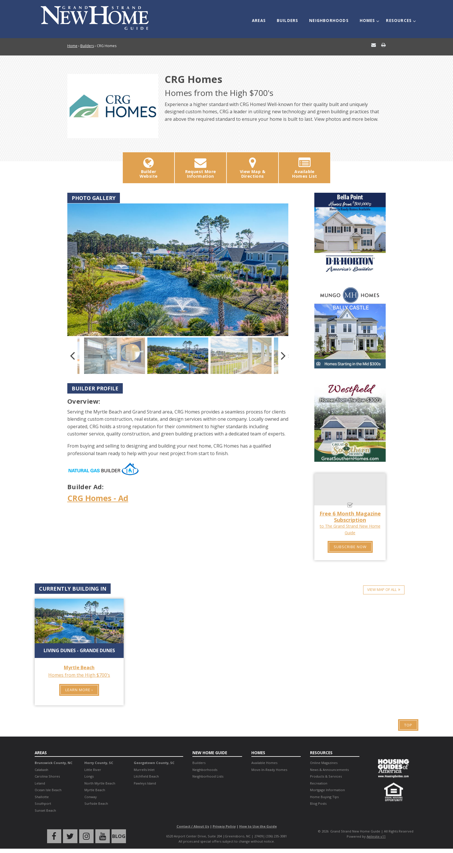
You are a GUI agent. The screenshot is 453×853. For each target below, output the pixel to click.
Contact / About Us (193, 826)
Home (72, 45)
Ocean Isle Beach (48, 789)
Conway (90, 796)
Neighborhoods (330, 18)
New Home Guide (210, 752)
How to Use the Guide (258, 826)
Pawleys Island (145, 782)
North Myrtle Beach (99, 782)
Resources (397, 18)
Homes (367, 18)
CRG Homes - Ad (99, 497)
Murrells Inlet (144, 769)
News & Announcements (329, 769)
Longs (89, 776)
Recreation (318, 782)
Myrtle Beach (94, 789)
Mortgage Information (327, 789)
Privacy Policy (224, 826)
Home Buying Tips (324, 796)
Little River (92, 769)
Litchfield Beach (146, 776)
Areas (264, 18)
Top (408, 724)
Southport (43, 803)
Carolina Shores (47, 776)
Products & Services (326, 776)
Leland (40, 782)
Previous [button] (72, 355)
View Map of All (381, 588)
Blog (116, 835)
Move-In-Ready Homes (269, 769)
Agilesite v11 (376, 836)
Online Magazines (323, 762)
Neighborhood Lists (207, 776)
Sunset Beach (45, 810)
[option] (177, 269)
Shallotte (42, 796)
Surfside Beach (96, 803)
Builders (291, 18)
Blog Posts (318, 803)
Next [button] (283, 355)
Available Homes (264, 762)
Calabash (41, 769)
